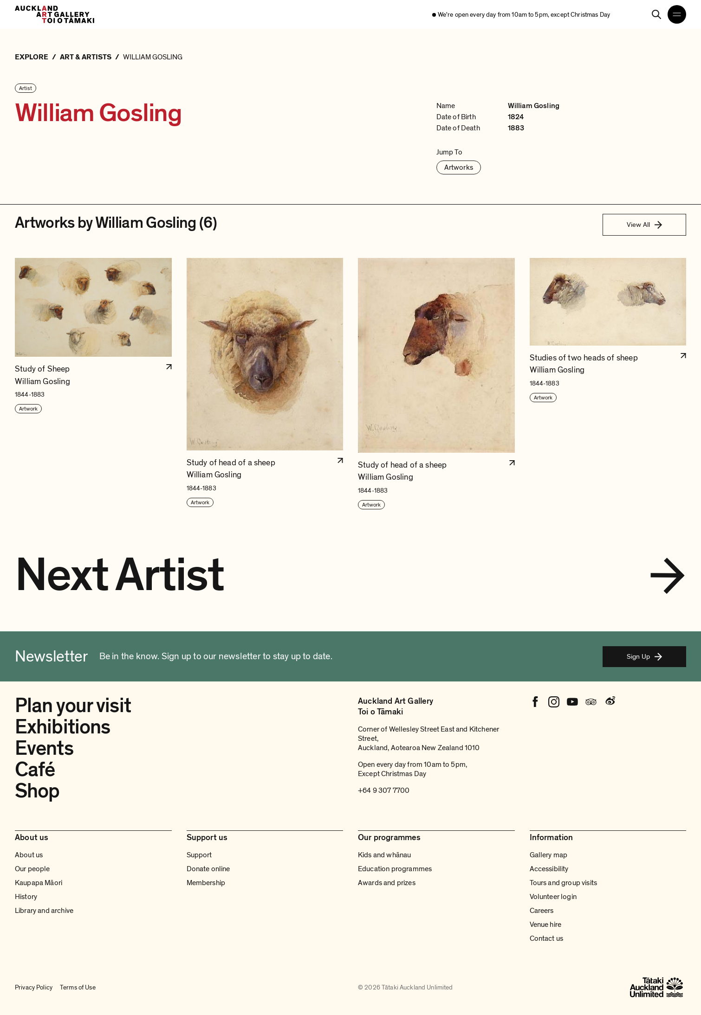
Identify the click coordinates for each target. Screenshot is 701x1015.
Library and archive (44, 911)
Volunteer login (553, 897)
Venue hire (546, 924)
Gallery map (549, 855)
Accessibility (549, 869)
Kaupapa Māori (38, 883)
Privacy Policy (33, 987)
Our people (32, 869)
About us (29, 855)
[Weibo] (609, 701)
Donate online (208, 869)
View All (644, 224)
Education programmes (395, 869)
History (26, 897)
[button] (93, 384)
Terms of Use (78, 987)
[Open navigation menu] (677, 14)
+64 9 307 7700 (383, 790)
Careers (542, 911)
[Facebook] (535, 701)
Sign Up (644, 656)
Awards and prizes (386, 883)
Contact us (547, 938)
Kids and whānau (384, 855)
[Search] (656, 14)
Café (35, 769)
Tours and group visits (563, 883)
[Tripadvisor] (591, 701)
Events (44, 748)
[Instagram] (553, 701)
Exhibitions (62, 726)
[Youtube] (572, 701)
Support (199, 855)
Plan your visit (73, 705)
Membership (206, 883)
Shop (37, 790)
